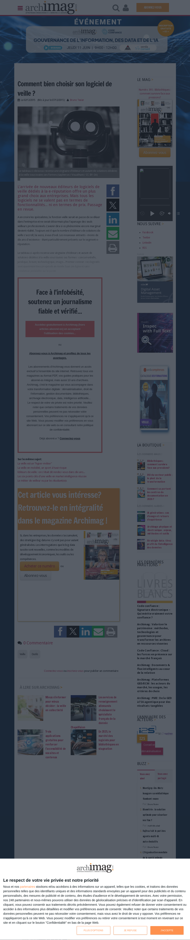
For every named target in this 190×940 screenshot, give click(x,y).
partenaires (27, 886)
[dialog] (95, 899)
